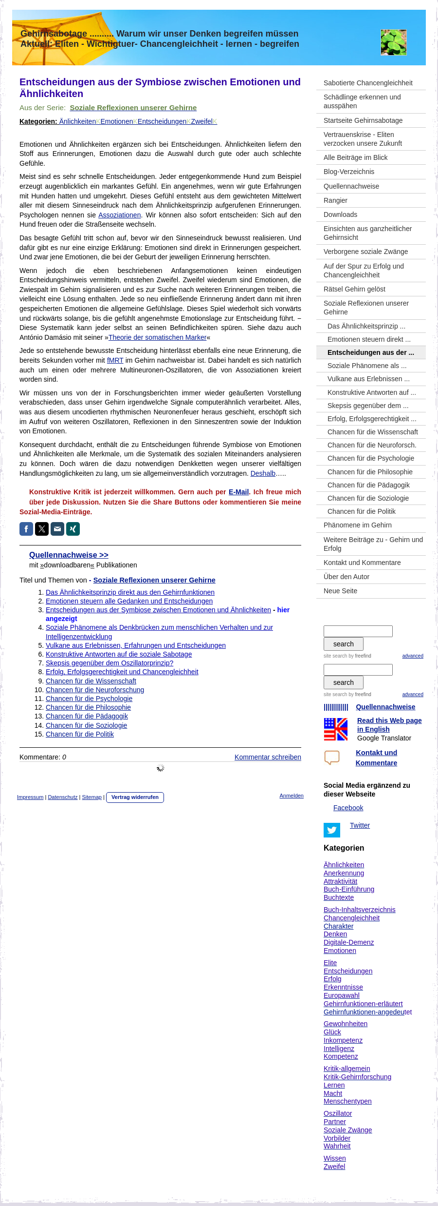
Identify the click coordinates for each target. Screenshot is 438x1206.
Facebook (348, 808)
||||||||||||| (336, 707)
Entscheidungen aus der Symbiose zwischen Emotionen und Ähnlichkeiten (158, 610)
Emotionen (119, 121)
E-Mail (239, 492)
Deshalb (263, 473)
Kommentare (377, 763)
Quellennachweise (385, 707)
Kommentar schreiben (268, 757)
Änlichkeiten (77, 121)
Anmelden (291, 795)
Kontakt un (374, 753)
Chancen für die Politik (80, 734)
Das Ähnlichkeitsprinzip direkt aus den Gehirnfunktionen (130, 592)
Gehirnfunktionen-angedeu (364, 1012)
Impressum (30, 797)
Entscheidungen (164, 121)
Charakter (338, 926)
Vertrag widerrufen (135, 797)
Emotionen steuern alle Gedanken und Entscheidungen (129, 601)
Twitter (360, 825)
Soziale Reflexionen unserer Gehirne (154, 580)
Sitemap (92, 797)
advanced (412, 656)
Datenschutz (62, 797)
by (359, 656)
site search (335, 656)
